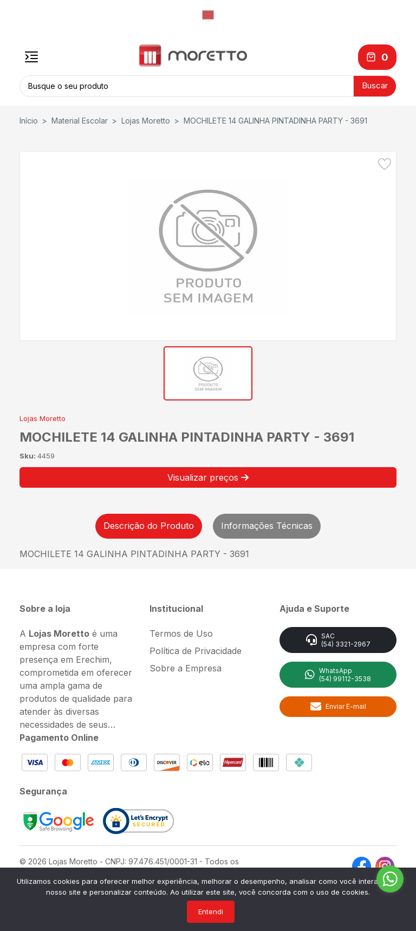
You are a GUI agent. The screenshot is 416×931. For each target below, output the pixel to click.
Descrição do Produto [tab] (148, 523)
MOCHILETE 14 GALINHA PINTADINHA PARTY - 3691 (275, 119)
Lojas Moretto (145, 119)
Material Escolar (79, 119)
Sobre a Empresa (186, 666)
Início (29, 119)
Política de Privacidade (196, 648)
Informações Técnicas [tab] (267, 523)
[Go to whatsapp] (390, 879)
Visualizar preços (208, 475)
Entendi (210, 911)
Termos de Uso (181, 631)
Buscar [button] (375, 85)
